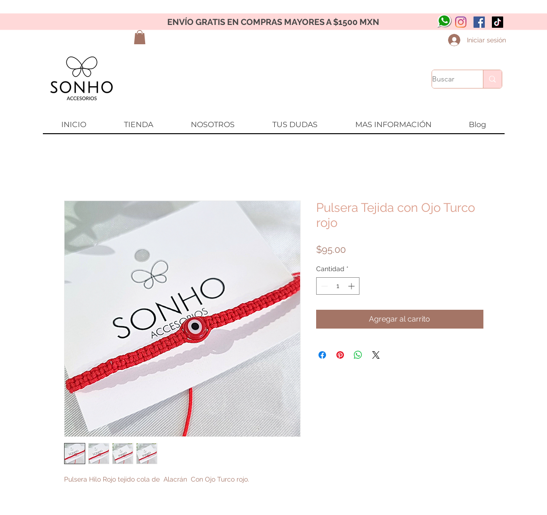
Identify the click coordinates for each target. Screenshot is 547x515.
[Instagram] (460, 22)
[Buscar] (448, 79)
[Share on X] (376, 355)
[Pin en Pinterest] (340, 355)
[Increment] (352, 286)
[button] (140, 37)
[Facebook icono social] (479, 22)
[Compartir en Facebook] (322, 355)
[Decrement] (323, 286)
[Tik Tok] (497, 22)
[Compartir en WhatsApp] (358, 355)
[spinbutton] (337, 286)
